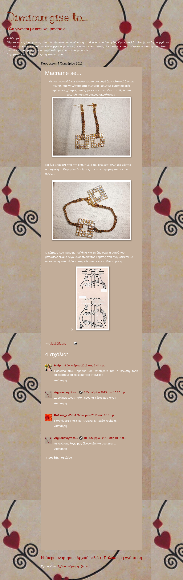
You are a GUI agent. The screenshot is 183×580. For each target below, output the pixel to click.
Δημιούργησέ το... (66, 392)
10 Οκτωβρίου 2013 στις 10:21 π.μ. (105, 438)
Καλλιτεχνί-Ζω (63, 415)
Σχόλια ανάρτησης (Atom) (73, 566)
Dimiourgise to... (47, 17)
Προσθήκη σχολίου (59, 457)
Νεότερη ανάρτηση (57, 557)
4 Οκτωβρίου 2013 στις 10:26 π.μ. (105, 392)
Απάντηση (60, 380)
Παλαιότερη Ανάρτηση (123, 557)
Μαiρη (58, 365)
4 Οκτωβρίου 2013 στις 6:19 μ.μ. (94, 415)
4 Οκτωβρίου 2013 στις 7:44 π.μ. (84, 365)
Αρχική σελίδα (88, 557)
